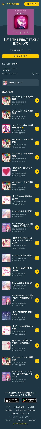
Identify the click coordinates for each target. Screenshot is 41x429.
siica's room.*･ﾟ (17, 50)
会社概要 (31, 407)
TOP (8, 407)
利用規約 (32, 420)
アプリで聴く (20, 56)
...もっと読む (6, 70)
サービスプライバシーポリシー (20, 417)
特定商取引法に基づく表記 (26, 410)
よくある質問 (19, 407)
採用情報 (8, 410)
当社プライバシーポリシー (15, 420)
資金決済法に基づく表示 (20, 414)
